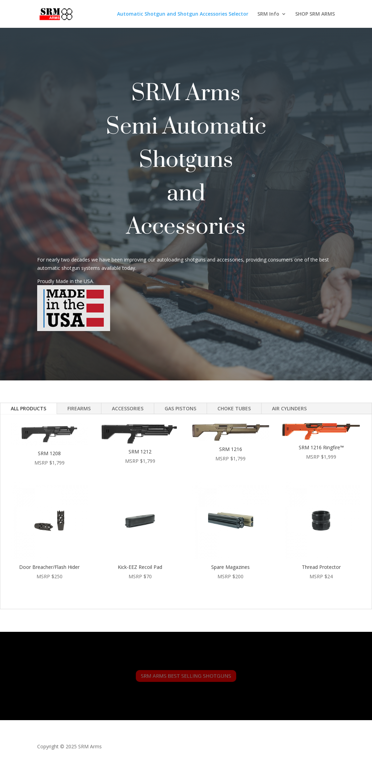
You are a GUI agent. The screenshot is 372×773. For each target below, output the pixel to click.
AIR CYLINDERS (289, 408)
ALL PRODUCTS (28, 408)
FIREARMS (79, 408)
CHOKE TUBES (234, 408)
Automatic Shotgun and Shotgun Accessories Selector (182, 14)
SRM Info (268, 14)
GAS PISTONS (180, 408)
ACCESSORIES (127, 408)
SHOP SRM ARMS (315, 14)
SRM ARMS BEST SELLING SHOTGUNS (186, 675)
